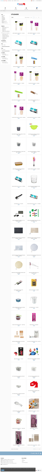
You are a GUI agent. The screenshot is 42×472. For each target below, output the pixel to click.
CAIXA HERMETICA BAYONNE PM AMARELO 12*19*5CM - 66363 (19, 169)
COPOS (3, 39)
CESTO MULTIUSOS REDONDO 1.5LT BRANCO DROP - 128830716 (34, 152)
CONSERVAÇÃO (4, 37)
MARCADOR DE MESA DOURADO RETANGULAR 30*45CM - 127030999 (34, 238)
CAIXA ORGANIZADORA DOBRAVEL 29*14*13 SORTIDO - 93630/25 (18, 220)
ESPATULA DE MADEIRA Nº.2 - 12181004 (18, 66)
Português (33, 0)
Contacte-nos (9, 0)
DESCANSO (3, 17)
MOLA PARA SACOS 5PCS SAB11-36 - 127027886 (34, 66)
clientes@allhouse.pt (5, 464)
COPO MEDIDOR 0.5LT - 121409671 (34, 307)
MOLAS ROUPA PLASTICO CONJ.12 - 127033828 (33, 203)
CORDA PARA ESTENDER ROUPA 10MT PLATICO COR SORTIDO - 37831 (33, 220)
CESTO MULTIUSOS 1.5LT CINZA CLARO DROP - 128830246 (18, 376)
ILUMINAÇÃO (3, 19)
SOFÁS (3, 16)
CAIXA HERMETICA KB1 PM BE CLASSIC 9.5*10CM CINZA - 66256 (18, 134)
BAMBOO (4, 30)
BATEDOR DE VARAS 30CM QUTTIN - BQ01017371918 (34, 273)
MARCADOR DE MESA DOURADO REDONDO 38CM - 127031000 (18, 273)
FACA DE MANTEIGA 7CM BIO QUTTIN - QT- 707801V (34, 100)
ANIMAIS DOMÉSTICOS (5, 27)
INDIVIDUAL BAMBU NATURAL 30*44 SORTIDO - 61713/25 (18, 341)
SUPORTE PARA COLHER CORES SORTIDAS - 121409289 (19, 411)
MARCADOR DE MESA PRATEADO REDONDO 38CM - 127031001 (34, 255)
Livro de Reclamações (25, 462)
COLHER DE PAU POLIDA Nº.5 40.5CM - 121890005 (18, 117)
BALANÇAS (4, 29)
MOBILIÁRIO (3, 15)
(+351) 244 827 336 (10, 460)
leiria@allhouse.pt (4, 460)
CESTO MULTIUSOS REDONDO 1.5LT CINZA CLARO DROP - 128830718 (18, 152)
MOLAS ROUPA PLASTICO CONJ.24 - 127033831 (18, 186)
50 (31, 17)
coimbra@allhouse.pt (5, 459)
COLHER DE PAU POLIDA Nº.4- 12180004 (33, 83)
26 (38, 17)
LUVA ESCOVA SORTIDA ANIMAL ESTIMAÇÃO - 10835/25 (34, 359)
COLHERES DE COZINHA (5, 36)
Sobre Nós (15, 0)
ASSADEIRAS (4, 28)
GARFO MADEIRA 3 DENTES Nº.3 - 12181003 (19, 33)
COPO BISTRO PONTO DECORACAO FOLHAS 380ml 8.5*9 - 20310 (34, 186)
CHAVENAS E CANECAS (5, 35)
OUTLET (3, 20)
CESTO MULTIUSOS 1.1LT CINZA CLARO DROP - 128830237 (18, 394)
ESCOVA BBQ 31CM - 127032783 (18, 203)
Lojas (12, 0)
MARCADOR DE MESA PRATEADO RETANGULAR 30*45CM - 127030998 (18, 255)
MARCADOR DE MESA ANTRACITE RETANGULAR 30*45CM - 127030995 (18, 238)
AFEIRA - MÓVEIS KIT (4, 21)
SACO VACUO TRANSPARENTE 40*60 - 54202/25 (34, 341)
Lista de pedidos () (38, 0)
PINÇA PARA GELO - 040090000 (34, 324)
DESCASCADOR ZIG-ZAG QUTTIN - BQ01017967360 (18, 290)
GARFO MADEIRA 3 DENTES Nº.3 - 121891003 (34, 33)
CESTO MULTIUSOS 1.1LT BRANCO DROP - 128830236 (34, 391)
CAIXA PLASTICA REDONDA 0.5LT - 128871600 (18, 324)
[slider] (1, 46)
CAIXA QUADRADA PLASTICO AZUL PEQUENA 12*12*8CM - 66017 (18, 307)
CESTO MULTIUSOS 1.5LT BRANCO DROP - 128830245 (34, 376)
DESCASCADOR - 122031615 (34, 428)
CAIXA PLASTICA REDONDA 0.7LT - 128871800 (18, 428)
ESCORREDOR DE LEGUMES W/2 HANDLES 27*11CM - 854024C (34, 134)
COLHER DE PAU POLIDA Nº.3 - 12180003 (18, 83)
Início (18, 0)
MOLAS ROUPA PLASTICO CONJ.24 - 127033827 (33, 117)
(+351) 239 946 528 (12, 459)
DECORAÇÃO (3, 18)
